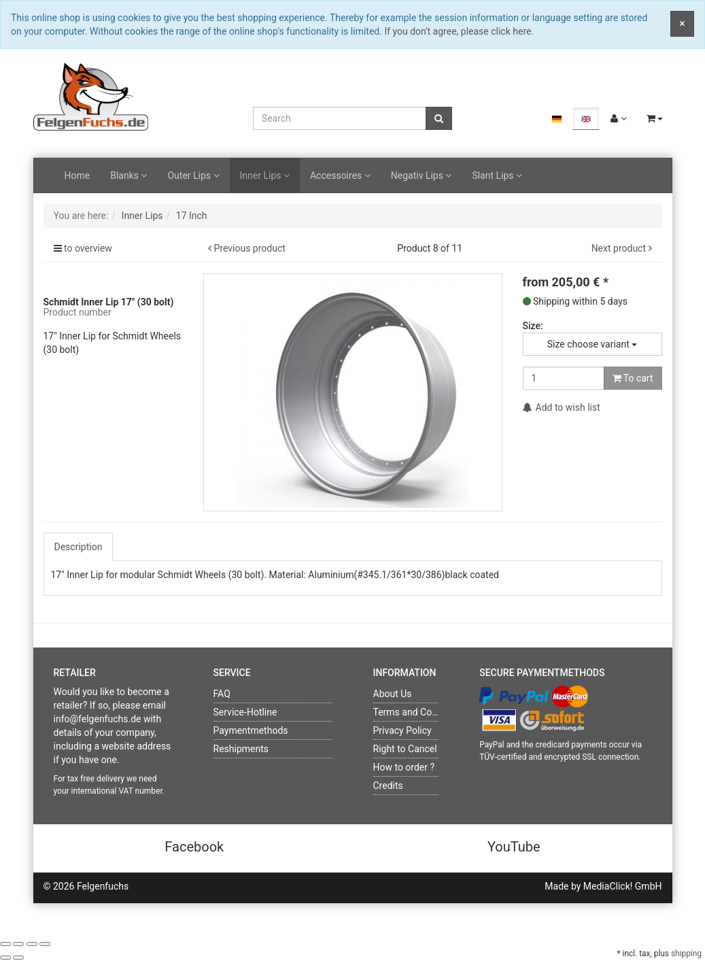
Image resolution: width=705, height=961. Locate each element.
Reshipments (241, 748)
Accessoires (340, 175)
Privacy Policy (402, 730)
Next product (618, 248)
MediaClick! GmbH (622, 886)
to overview (88, 248)
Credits (388, 785)
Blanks (128, 175)
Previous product (249, 248)
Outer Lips (193, 175)
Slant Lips (497, 175)
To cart (633, 378)
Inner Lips (265, 175)
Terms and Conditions (419, 712)
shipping (686, 953)
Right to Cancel (405, 748)
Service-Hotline (245, 712)
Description (78, 546)
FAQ (221, 693)
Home (77, 175)
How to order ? (404, 767)
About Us (392, 693)
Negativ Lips (421, 175)
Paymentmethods (250, 730)
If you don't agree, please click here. (459, 31)
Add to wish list (561, 407)
